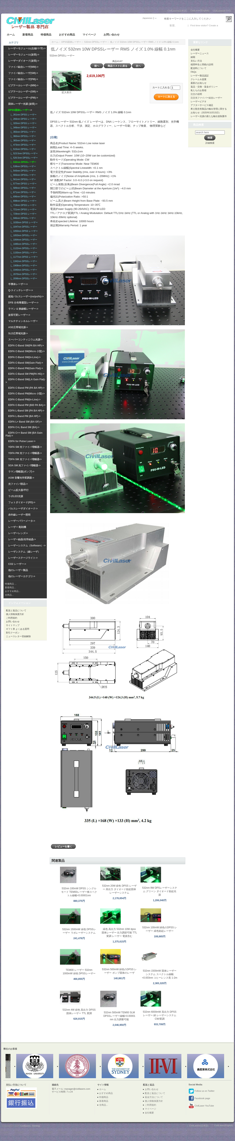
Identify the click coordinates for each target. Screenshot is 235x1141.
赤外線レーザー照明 (19, 514)
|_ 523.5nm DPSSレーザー (23, 153)
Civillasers (25, 1126)
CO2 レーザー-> (17, 564)
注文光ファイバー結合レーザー (206, 98)
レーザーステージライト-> (23, 557)
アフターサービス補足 (202, 105)
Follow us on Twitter (201, 1091)
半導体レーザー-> (18, 284)
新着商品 (27, 34)
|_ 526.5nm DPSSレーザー (23, 157)
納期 (193, 57)
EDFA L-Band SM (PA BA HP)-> (26, 410)
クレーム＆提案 (198, 79)
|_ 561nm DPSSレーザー (22, 179)
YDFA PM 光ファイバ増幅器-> (25, 453)
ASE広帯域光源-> (18, 327)
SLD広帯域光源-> (18, 333)
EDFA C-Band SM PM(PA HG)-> (26, 373)
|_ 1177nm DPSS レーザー (23, 257)
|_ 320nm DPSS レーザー (23, 123)
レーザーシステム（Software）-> (27, 545)
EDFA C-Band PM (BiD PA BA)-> (26, 405)
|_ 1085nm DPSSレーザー (23, 244)
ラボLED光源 (15, 496)
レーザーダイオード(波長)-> (23, 60)
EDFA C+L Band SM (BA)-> (23, 427)
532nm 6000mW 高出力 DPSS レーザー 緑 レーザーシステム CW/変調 (159, 1015)
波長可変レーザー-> (19, 315)
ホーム (11, 34)
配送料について (198, 68)
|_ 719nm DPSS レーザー (23, 205)
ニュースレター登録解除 (18, 636)
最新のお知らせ (198, 83)
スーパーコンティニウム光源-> (25, 339)
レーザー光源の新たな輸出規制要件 (209, 116)
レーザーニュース (200, 53)
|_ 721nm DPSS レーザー (23, 209)
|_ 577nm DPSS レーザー (23, 183)
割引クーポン (13, 632)
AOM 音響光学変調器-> (21, 477)
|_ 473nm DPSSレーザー (22, 145)
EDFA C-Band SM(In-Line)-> (24, 357)
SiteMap (36, 1126)
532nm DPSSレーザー (95, 42)
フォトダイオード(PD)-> (21, 502)
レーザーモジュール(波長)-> (23, 54)
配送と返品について (16, 610)
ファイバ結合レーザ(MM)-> (23, 66)
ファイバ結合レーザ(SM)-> (23, 73)
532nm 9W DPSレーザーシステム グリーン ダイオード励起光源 (159, 891)
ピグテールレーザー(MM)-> (23, 85)
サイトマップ (13, 625)
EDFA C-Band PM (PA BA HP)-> (26, 387)
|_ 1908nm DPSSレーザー (23, 265)
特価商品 (46, 34)
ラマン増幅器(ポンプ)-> (21, 471)
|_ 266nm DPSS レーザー (23, 119)
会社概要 (195, 49)
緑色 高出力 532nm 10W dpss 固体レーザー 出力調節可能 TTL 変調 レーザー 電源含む (119, 933)
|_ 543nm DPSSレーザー (22, 170)
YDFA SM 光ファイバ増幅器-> (25, 447)
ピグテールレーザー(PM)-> (23, 97)
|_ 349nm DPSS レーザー (23, 127)
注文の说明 (196, 94)
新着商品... (10, 587)
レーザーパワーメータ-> (21, 520)
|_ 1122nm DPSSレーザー (23, 248)
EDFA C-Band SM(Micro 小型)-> (26, 351)
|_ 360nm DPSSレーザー (22, 136)
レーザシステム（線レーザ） (24, 551)
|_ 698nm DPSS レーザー (23, 201)
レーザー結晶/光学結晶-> (22, 539)
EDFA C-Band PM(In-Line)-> (24, 399)
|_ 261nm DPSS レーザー (23, 114)
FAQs (193, 72)
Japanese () (148, 18)
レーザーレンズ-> (18, 533)
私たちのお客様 (198, 90)
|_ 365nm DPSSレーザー (22, 140)
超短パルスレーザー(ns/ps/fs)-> (26, 296)
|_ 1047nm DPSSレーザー (23, 226)
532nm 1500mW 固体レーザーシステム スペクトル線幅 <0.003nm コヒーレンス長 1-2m (159, 974)
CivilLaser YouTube (201, 1106)
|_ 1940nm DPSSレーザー (23, 270)
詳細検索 (209, 143)
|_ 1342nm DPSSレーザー (23, 261)
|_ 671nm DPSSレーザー (22, 192)
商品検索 (198, 124)
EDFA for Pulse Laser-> (22, 441)
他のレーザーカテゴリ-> (21, 576)
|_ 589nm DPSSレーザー (22, 188)
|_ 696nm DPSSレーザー (22, 196)
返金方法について (154, 1097)
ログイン (181, 25)
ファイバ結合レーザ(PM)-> (23, 79)
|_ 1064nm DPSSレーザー (23, 239)
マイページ (89, 34)
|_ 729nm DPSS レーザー (23, 214)
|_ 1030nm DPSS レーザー (23, 222)
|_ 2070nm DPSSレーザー (23, 274)
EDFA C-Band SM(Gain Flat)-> (25, 362)
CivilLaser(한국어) (222, 10)
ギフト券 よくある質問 (17, 629)
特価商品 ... (10, 584)
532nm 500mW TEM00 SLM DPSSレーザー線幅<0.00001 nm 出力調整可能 (119, 1016)
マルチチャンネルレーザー (23, 321)
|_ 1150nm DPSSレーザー (23, 252)
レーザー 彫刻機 (17, 527)
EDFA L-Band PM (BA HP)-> (24, 416)
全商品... (9, 595)
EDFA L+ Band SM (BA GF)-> (25, 421)
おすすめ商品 (67, 34)
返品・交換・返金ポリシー (204, 86)
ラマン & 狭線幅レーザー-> (23, 308)
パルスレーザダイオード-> (23, 508)
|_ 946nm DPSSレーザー (22, 218)
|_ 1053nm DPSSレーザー (23, 235)
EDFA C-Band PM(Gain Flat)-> (25, 368)
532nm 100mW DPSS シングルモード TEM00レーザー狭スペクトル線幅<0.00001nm (79, 892)
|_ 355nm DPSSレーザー (22, 132)
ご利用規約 (11, 618)
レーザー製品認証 (200, 75)
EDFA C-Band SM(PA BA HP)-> (26, 345)
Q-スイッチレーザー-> (20, 290)
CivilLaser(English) (199, 10)
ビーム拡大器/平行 (18, 490)
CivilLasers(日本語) (177, 10)
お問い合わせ (112, 34)
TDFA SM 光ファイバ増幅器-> (25, 459)
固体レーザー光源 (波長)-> (22, 103)
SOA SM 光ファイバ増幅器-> (24, 465)
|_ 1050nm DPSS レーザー (23, 231)
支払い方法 (196, 61)
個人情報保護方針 (15, 614)
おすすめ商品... (12, 591)
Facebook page (199, 1098)
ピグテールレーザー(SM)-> (23, 91)
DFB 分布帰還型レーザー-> (23, 302)
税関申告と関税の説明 (202, 64)
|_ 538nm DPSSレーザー (22, 166)
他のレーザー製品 (18, 570)
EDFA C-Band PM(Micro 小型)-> (26, 393)
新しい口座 (225, 25)
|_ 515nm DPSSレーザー (22, 149)
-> (20, 110)
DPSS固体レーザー (71, 42)
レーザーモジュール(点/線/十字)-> (27, 48)
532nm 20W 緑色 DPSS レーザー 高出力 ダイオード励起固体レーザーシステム (119, 889)
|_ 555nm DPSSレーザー (22, 175)
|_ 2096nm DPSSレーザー (23, 278)
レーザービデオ (198, 101)
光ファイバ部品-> (18, 484)
